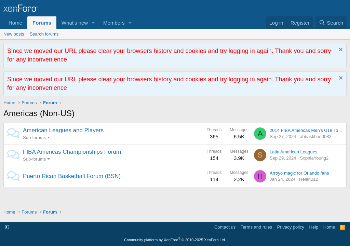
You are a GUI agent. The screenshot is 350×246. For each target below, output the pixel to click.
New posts (13, 34)
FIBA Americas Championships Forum (72, 152)
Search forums (44, 34)
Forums (41, 23)
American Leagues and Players (63, 130)
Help (314, 227)
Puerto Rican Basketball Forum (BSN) (72, 176)
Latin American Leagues (293, 151)
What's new (75, 23)
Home (15, 23)
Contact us (224, 227)
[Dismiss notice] (340, 50)
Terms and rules (256, 227)
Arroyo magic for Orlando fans (299, 173)
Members (114, 23)
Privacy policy (290, 227)
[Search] (331, 22)
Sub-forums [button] (34, 137)
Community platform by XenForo (175, 240)
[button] (93, 22)
